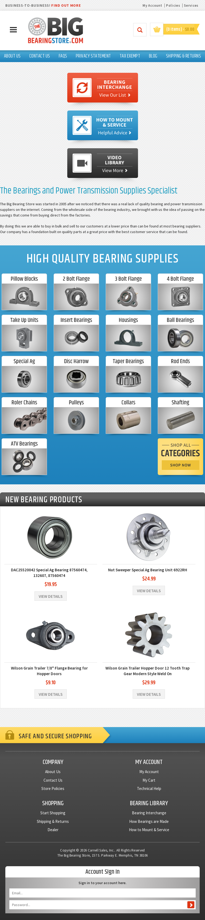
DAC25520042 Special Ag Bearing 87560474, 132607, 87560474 (49, 572)
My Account (152, 5)
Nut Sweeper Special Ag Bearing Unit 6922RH (147, 569)
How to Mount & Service (149, 829)
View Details (50, 596)
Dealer (53, 829)
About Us (53, 771)
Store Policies (52, 788)
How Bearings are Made (149, 821)
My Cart (149, 780)
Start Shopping (52, 812)
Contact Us (53, 780)
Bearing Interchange (149, 812)
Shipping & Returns (53, 821)
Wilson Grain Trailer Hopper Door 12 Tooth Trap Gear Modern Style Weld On (147, 671)
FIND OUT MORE (66, 5)
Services (191, 5)
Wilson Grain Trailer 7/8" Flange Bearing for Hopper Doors (49, 671)
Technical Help (149, 788)
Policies (173, 5)
